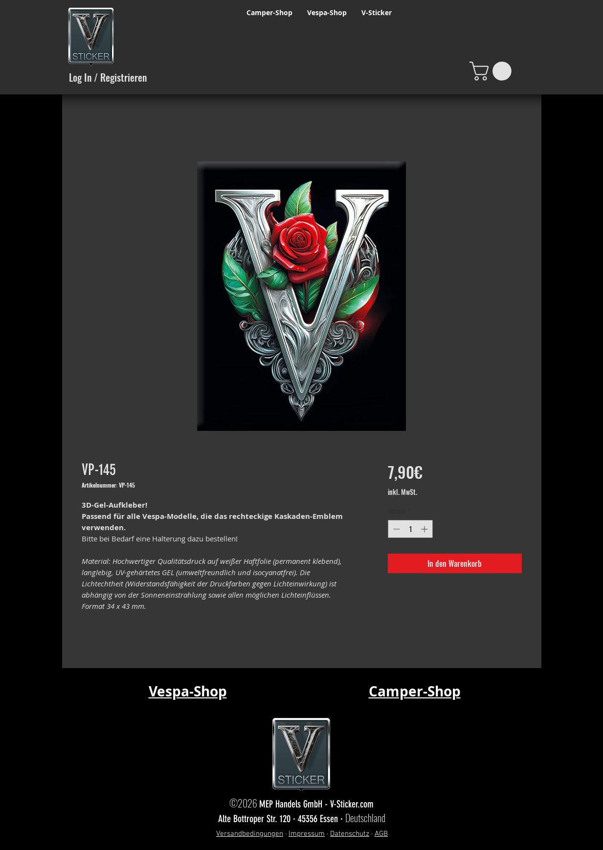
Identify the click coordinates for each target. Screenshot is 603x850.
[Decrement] (395, 528)
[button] (492, 71)
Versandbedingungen (249, 833)
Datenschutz (349, 833)
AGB (381, 833)
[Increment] (425, 528)
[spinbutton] (410, 528)
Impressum (307, 833)
